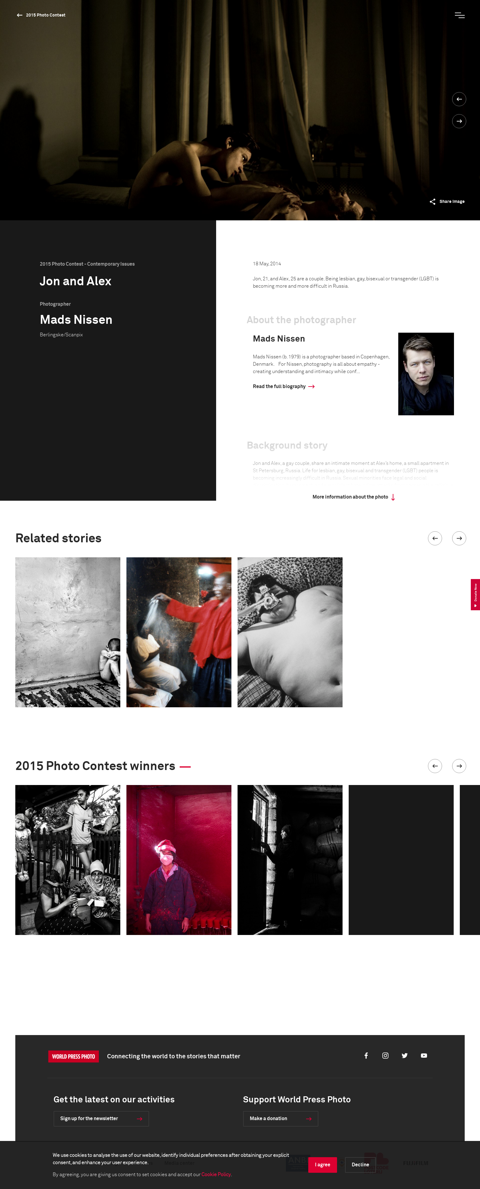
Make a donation (268, 1118)
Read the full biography (279, 386)
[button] (435, 538)
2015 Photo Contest (46, 15)
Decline (360, 1164)
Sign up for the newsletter (89, 1118)
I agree (322, 1164)
